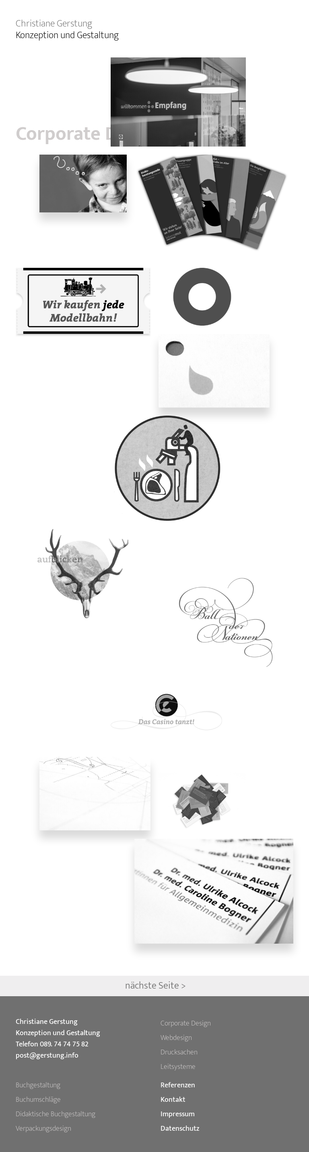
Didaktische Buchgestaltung (55, 1114)
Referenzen (178, 1085)
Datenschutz (180, 1129)
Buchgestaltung (38, 1085)
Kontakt (173, 1100)
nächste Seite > (155, 986)
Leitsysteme (178, 1067)
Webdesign (176, 1038)
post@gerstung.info (47, 1056)
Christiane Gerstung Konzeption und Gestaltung (58, 1027)
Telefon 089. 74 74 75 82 (52, 1044)
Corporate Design (186, 1023)
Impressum (178, 1114)
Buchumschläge (38, 1100)
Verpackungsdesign (43, 1129)
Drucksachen (179, 1052)
